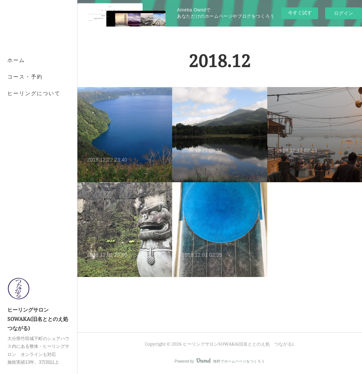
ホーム (16, 59)
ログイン (343, 13)
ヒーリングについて (33, 93)
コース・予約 (25, 76)
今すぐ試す (300, 12)
